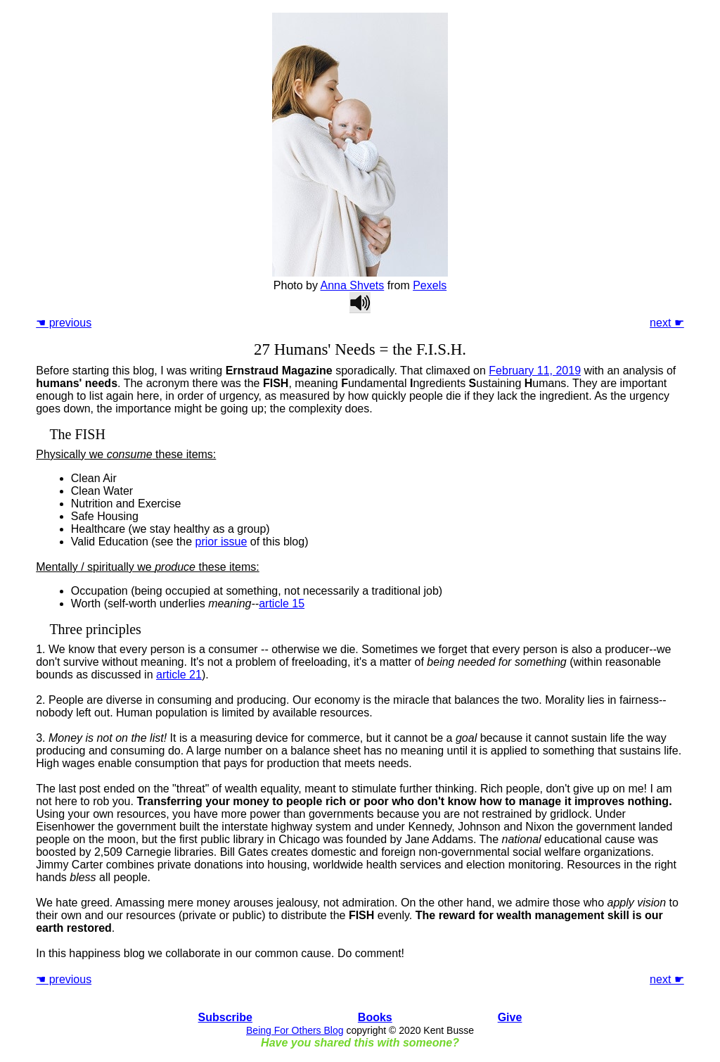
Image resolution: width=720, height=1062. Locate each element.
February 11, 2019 (535, 371)
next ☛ (667, 323)
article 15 (281, 603)
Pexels (429, 285)
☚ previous (63, 323)
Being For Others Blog (295, 1030)
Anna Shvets (353, 285)
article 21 (179, 675)
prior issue (221, 542)
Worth (86, 603)
